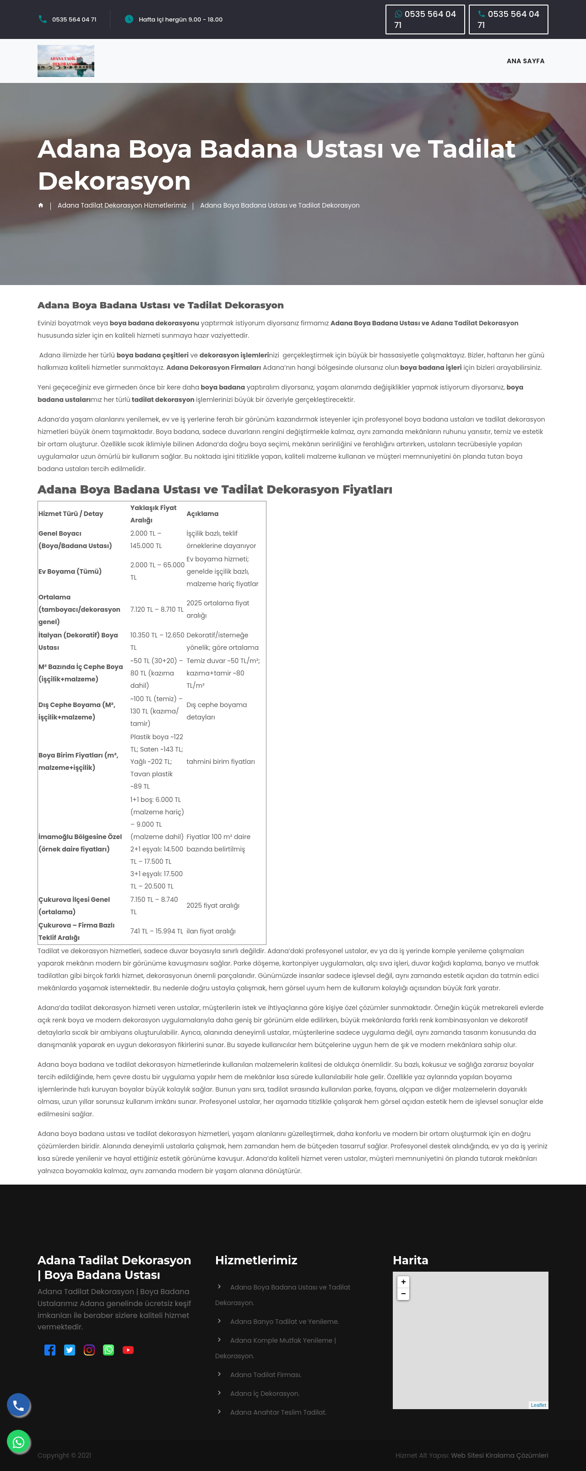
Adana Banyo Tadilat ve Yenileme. (284, 1321)
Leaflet (538, 1405)
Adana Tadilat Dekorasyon (475, 323)
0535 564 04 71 (74, 19)
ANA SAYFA (526, 61)
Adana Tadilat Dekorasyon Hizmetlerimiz (122, 205)
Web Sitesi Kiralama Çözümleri (499, 1455)
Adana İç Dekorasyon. (265, 1393)
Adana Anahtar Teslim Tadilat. (278, 1412)
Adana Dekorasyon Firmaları (213, 367)
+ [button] (403, 1282)
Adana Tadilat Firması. (266, 1374)
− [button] (403, 1294)
